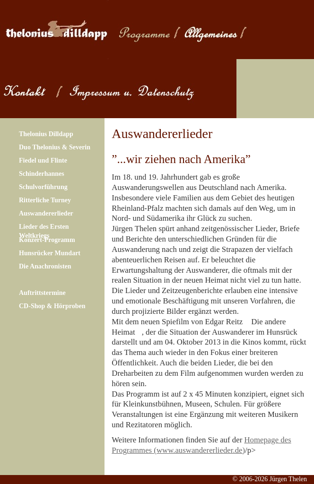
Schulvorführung (43, 186)
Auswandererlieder (46, 213)
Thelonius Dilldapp (46, 134)
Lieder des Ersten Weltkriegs (44, 231)
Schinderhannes (41, 173)
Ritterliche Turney (45, 200)
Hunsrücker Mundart (49, 253)
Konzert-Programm (47, 239)
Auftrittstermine (42, 292)
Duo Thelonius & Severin (54, 147)
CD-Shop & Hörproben (52, 306)
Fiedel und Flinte (43, 160)
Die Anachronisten (45, 266)
